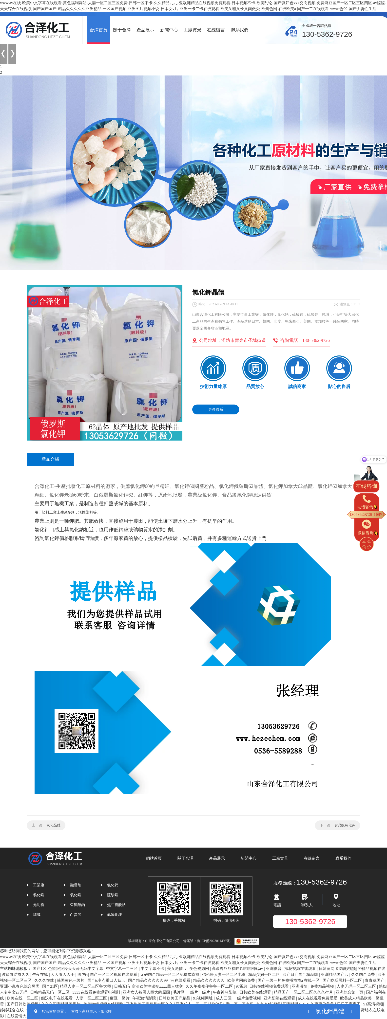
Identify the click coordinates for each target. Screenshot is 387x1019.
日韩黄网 (326, 968)
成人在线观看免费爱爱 (318, 998)
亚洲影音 (274, 968)
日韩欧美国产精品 (175, 998)
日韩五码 (122, 986)
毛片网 (179, 992)
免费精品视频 (322, 986)
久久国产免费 (363, 974)
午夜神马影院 (225, 992)
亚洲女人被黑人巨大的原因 (147, 992)
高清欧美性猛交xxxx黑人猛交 (158, 986)
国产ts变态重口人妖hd (107, 980)
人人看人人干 (63, 974)
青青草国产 (375, 980)
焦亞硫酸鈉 (116, 905)
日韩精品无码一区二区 (50, 992)
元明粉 (38, 905)
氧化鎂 (75, 895)
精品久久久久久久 (209, 980)
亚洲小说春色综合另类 (20, 986)
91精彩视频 (346, 968)
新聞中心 (169, 29)
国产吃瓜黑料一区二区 (343, 980)
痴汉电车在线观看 (57, 998)
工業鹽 (38, 885)
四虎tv (82, 974)
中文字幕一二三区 (122, 968)
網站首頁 (154, 858)
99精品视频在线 (371, 968)
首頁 (74, 1011)
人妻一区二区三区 (92, 998)
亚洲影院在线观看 (280, 998)
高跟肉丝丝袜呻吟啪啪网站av (238, 968)
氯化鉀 (106, 1011)
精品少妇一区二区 (264, 974)
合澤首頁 (98, 29)
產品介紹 (50, 459)
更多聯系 (215, 409)
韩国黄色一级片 (71, 980)
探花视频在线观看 (300, 968)
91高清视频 (373, 1004)
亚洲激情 (300, 986)
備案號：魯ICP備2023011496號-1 (208, 941)
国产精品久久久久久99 (148, 980)
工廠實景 (192, 29)
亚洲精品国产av (335, 974)
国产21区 (50, 986)
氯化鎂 (38, 895)
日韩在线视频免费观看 (269, 986)
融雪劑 (75, 885)
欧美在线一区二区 (23, 998)
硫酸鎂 (112, 895)
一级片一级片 (198, 992)
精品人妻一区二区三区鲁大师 (86, 986)
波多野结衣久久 (16, 974)
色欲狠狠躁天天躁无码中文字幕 (76, 968)
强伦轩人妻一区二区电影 (224, 974)
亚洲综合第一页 (350, 992)
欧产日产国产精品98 (301, 974)
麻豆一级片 (120, 998)
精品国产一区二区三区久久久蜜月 (304, 992)
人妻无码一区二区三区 (357, 986)
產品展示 (145, 29)
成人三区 (224, 998)
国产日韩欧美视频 (23, 1004)
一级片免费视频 (247, 998)
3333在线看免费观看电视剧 (97, 992)
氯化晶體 (53, 825)
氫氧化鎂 (114, 915)
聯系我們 (239, 29)
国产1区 (39, 968)
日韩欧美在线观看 (255, 992)
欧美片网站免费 (241, 980)
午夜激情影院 (144, 998)
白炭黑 (75, 915)
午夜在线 (40, 974)
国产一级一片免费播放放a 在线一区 (289, 980)
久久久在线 (44, 980)
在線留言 (216, 29)
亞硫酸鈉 (77, 905)
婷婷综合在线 (12, 1010)
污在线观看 (181, 980)
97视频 (242, 986)
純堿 (36, 915)
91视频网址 (203, 998)
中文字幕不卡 (153, 968)
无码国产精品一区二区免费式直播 (170, 974)
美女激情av (177, 968)
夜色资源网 (199, 968)
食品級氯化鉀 (344, 825)
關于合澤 (122, 29)
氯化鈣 (112, 885)
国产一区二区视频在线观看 (114, 974)
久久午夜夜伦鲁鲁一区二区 (210, 986)
